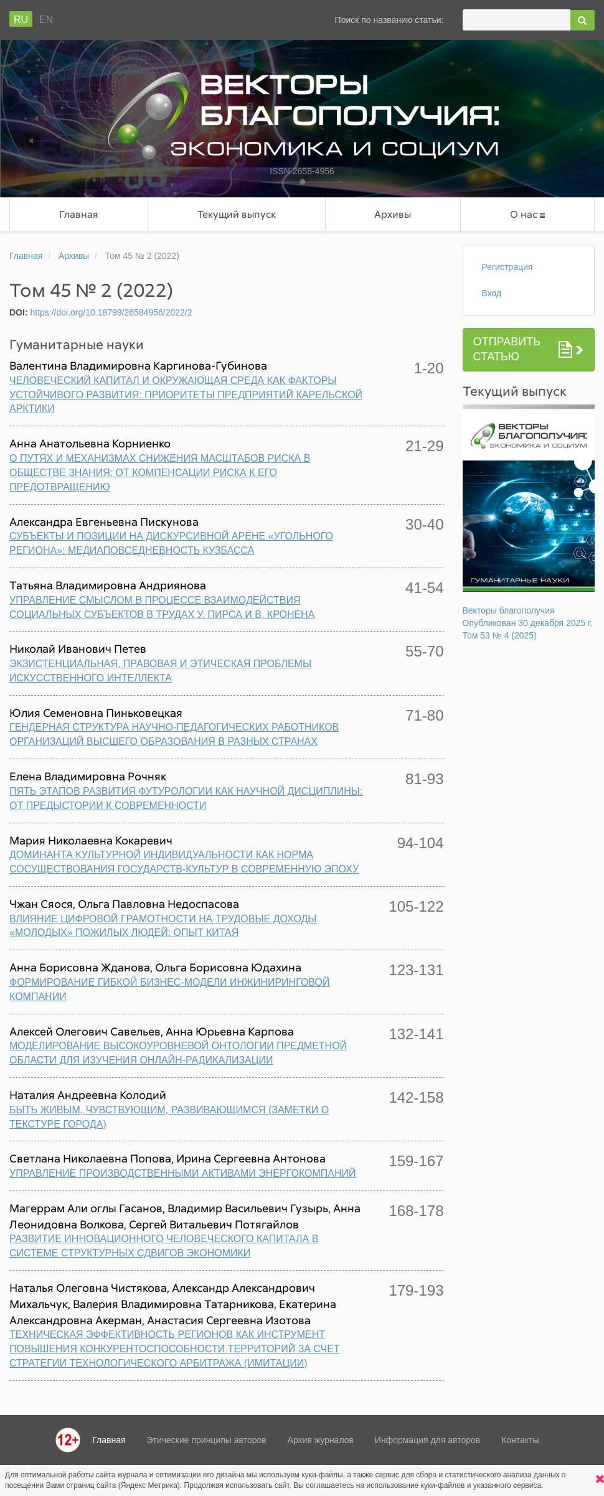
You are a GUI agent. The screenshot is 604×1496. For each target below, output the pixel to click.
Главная (78, 214)
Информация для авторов (427, 1440)
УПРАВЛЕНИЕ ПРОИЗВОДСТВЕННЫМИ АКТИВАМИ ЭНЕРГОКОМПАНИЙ (182, 1173)
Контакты (520, 1440)
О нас (527, 214)
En (46, 19)
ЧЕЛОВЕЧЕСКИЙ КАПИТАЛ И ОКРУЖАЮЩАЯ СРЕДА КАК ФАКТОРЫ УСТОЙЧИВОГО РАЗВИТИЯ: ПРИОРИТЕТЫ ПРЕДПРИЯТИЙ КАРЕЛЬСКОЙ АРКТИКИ (185, 394)
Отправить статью (507, 349)
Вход (492, 293)
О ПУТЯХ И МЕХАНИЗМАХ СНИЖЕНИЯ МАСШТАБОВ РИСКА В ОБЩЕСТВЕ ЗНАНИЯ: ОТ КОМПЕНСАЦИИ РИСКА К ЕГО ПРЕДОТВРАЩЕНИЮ (159, 472)
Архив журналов (321, 1440)
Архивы (392, 214)
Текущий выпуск (236, 214)
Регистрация (507, 267)
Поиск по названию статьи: (389, 20)
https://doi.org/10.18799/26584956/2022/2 (111, 312)
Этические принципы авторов (206, 1440)
